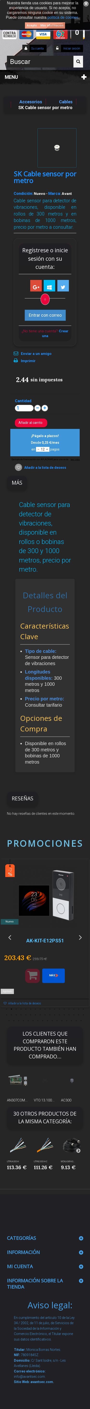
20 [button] (16, 1015)
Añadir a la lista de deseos (45, 468)
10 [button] (50, 1009)
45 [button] (57, 1020)
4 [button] (21, 1009)
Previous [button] (9, 937)
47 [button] (66, 1020)
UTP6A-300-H (13, 1161)
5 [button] (26, 1009)
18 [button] (6, 1015)
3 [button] (16, 1009)
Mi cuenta (20, 1266)
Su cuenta (37, 48)
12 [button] (59, 1009)
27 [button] (50, 1015)
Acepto (32, 25)
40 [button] (33, 1020)
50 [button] (81, 1020)
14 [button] (69, 1009)
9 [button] (45, 1009)
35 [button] (9, 1020)
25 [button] (40, 1015)
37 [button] (18, 1020)
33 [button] (78, 1015)
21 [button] (21, 1015)
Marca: (54, 193)
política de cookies (63, 17)
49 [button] (76, 1020)
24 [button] (35, 1015)
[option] (45, 935)
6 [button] (30, 1009)
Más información (51, 25)
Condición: (23, 193)
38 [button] (23, 1020)
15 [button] (74, 1009)
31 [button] (69, 1015)
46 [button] (62, 1020)
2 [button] (11, 1009)
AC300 (66, 1100)
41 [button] (38, 1020)
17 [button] (83, 1009)
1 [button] (6, 1009)
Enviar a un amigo (36, 354)
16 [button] (78, 1009)
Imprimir (28, 361)
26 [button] (45, 1015)
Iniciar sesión (71, 48)
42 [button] (42, 1020)
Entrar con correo (45, 315)
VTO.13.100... (44, 1100)
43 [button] (47, 1020)
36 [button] (14, 1020)
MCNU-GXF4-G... (68, 1161)
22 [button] (26, 1015)
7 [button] (35, 1009)
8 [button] (40, 1009)
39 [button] (28, 1020)
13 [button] (64, 1009)
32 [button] (74, 1015)
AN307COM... (17, 1100)
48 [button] (71, 1020)
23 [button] (30, 1015)
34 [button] (83, 1015)
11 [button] (54, 1009)
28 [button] (54, 1015)
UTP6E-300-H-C (40, 1161)
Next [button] (80, 937)
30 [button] (64, 1015)
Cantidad (23, 400)
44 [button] (52, 1020)
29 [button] (59, 1015)
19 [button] (11, 1015)
